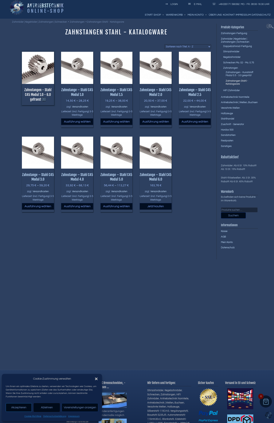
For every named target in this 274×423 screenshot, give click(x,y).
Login (171, 4)
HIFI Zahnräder (231, 90)
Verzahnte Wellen (230, 108)
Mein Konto (197, 15)
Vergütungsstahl (179, 410)
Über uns (215, 15)
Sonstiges (226, 146)
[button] (96, 379)
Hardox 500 (227, 129)
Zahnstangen (77, 22)
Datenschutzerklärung (54, 416)
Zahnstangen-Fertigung (234, 33)
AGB (223, 236)
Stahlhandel (227, 118)
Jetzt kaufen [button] (155, 206)
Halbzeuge (227, 113)
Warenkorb (176, 15)
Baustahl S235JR (156, 414)
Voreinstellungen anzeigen (80, 407)
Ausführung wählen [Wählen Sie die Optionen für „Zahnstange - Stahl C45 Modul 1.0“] (77, 121)
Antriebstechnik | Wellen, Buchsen (239, 102)
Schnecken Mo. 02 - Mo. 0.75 (238, 62)
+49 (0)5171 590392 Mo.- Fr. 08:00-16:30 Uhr (240, 4)
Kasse (224, 231)
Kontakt (229, 15)
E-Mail (194, 4)
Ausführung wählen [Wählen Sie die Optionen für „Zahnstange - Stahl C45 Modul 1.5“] (116, 121)
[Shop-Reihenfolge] (187, 46)
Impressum (74, 416)
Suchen (233, 215)
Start (149, 15)
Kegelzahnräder (232, 57)
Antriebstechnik (45, 5)
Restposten (227, 140)
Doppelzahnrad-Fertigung (237, 46)
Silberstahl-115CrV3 (158, 410)
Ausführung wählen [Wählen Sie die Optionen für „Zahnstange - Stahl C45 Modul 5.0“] (116, 206)
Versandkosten (80, 107)
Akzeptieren (18, 407)
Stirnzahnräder (231, 51)
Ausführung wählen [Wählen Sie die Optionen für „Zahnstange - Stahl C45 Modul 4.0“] (77, 206)
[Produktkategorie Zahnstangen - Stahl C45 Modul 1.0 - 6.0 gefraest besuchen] (38, 91)
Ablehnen (47, 407)
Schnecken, (153, 394)
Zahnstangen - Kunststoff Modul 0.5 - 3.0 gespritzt (239, 74)
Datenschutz (261, 15)
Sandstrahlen (228, 135)
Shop (159, 15)
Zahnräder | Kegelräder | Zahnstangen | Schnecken (39, 22)
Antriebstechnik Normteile (235, 97)
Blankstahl (168, 419)
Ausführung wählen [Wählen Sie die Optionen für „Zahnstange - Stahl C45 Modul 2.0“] (155, 121)
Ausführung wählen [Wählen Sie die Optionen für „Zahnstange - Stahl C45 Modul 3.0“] (38, 206)
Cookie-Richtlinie (32, 416)
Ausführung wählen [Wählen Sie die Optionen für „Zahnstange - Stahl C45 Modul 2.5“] (195, 121)
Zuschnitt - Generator (232, 124)
